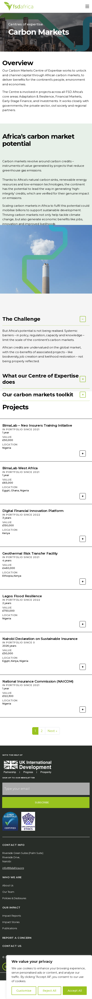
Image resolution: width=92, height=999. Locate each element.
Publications (9, 928)
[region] (49, 977)
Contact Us (12, 945)
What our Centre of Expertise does (40, 404)
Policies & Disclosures (14, 898)
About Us (7, 885)
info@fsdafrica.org (13, 868)
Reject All (49, 990)
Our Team (8, 891)
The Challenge (21, 344)
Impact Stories (10, 922)
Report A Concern (16, 937)
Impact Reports (11, 915)
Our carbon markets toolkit (37, 420)
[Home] (18, 6)
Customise (23, 990)
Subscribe (42, 802)
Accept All (75, 990)
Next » (53, 731)
